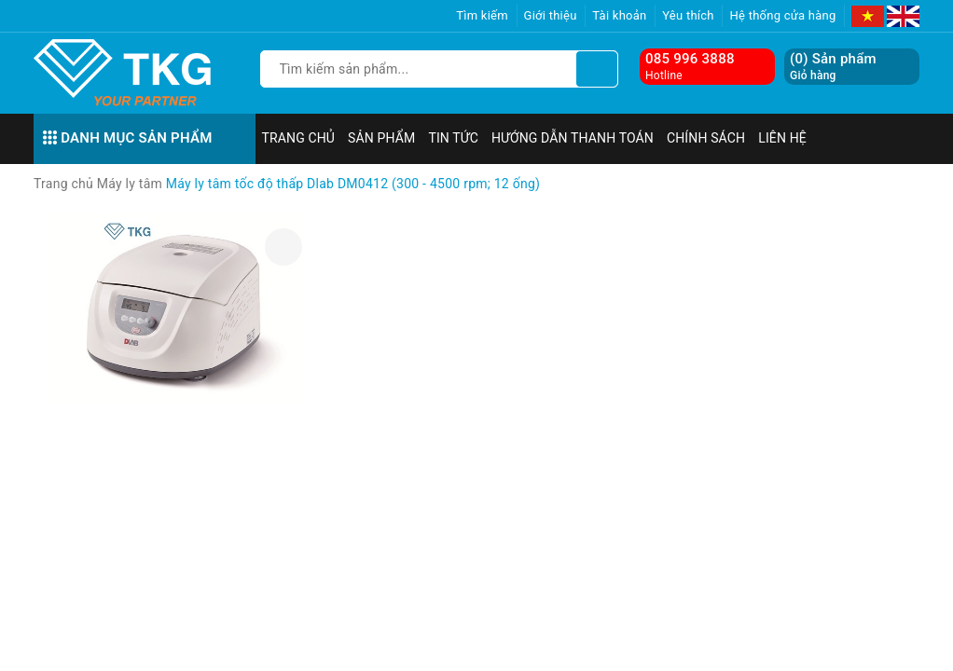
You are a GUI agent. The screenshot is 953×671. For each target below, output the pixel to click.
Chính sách (706, 137)
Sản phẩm (381, 137)
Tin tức (453, 137)
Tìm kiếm (482, 15)
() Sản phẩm (833, 66)
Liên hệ (782, 137)
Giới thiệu (550, 15)
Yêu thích (688, 15)
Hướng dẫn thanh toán (572, 137)
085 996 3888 (690, 58)
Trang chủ (299, 137)
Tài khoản (619, 15)
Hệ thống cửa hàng (782, 15)
